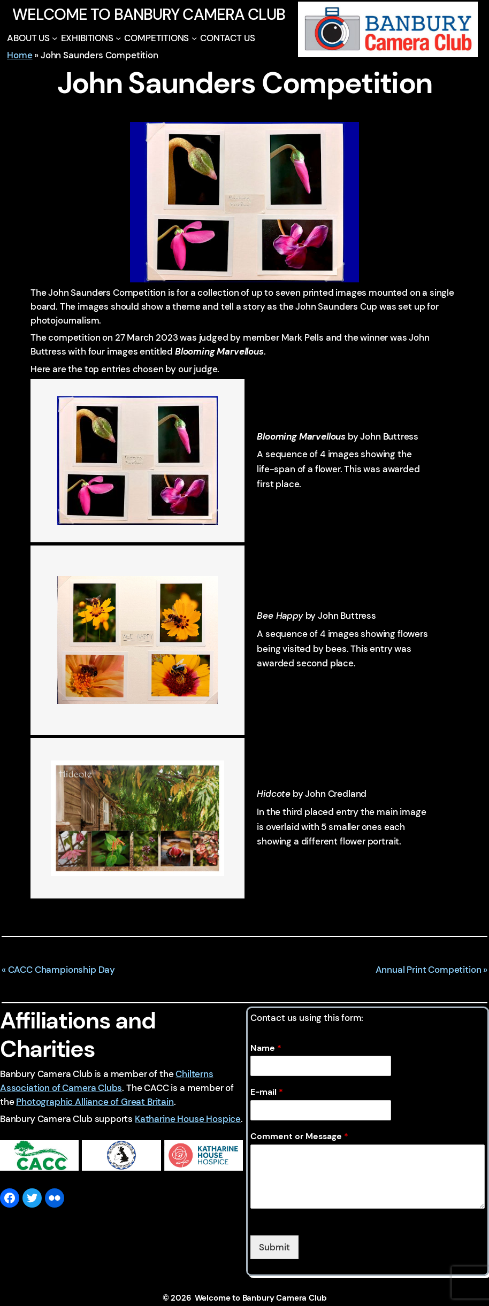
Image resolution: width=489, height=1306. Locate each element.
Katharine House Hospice (188, 1119)
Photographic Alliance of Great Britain (94, 1102)
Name (265, 1048)
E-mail (266, 1092)
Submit (274, 1247)
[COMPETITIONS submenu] (194, 38)
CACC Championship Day (61, 969)
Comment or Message (299, 1136)
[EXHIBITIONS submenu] (118, 38)
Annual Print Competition (429, 969)
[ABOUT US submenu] (54, 38)
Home (19, 55)
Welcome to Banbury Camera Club (148, 14)
